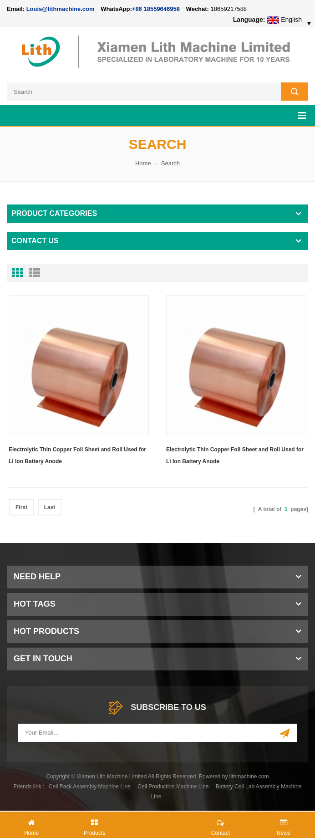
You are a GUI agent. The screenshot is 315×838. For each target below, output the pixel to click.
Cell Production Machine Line (172, 786)
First (21, 507)
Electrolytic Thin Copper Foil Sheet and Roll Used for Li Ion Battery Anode (77, 455)
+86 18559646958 (156, 8)
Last (50, 507)
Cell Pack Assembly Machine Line (90, 786)
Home (143, 163)
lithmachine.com (249, 776)
